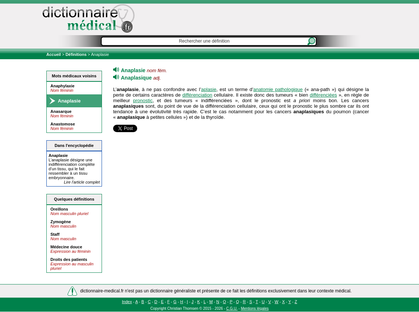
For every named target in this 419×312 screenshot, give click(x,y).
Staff (54, 234)
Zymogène (60, 221)
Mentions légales (254, 308)
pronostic (143, 100)
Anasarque (61, 111)
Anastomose (62, 124)
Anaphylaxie (62, 86)
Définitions (76, 54)
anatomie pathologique (278, 89)
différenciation (197, 95)
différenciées (323, 95)
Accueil (54, 54)
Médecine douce (66, 247)
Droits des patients (68, 259)
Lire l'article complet (82, 182)
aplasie (208, 89)
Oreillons (59, 209)
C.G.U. (232, 308)
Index (127, 301)
